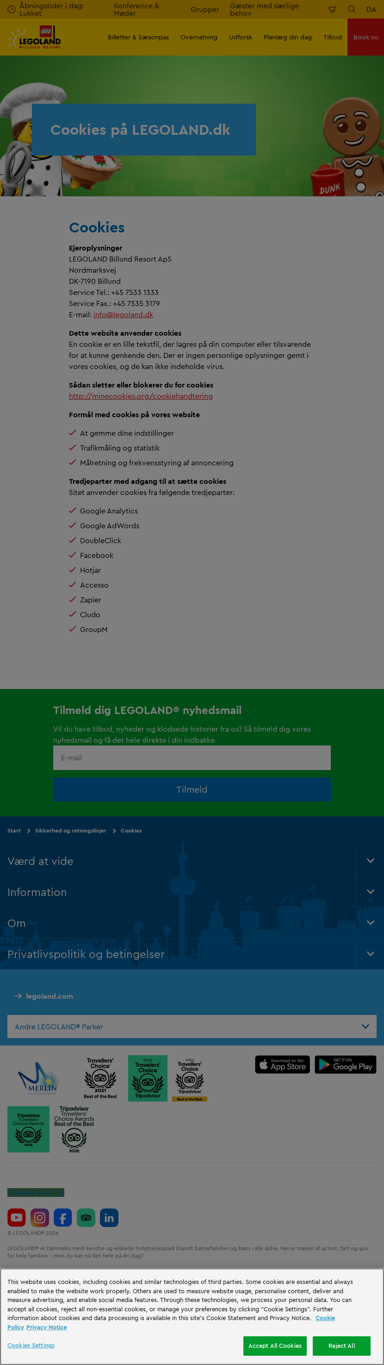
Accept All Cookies (275, 1345)
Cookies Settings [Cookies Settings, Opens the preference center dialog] (31, 1345)
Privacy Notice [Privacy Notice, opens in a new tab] (46, 1327)
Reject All (341, 1345)
